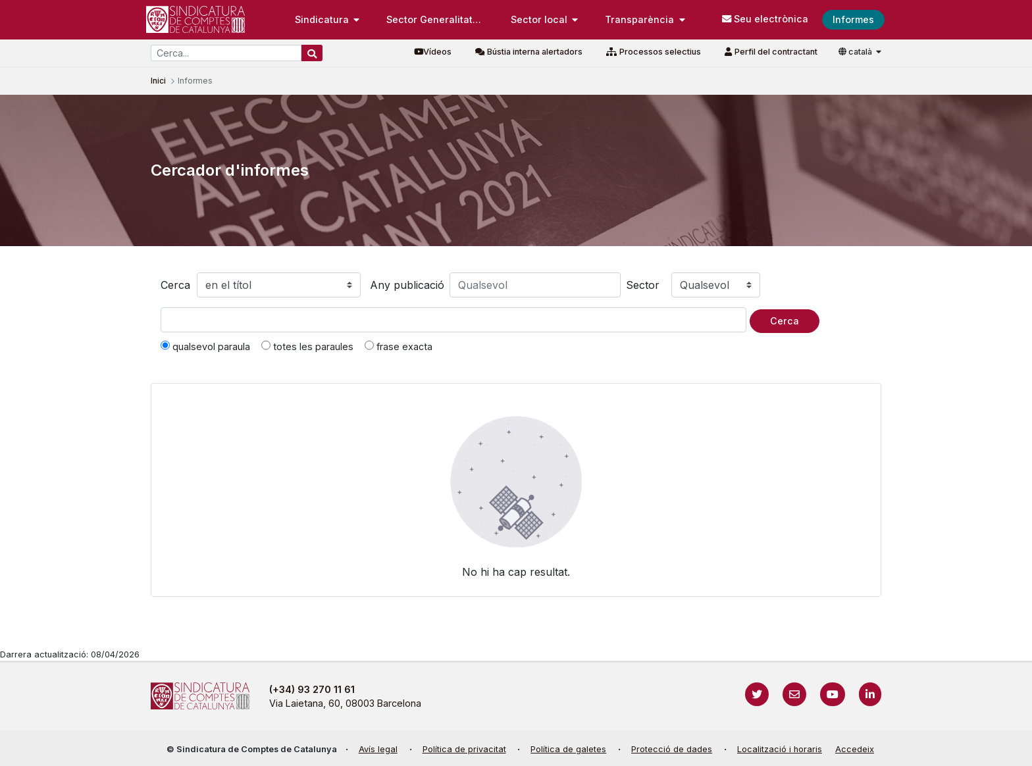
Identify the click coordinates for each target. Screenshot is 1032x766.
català (856, 52)
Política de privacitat (464, 749)
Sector (642, 285)
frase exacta (398, 346)
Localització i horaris (779, 749)
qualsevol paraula (205, 346)
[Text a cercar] (453, 319)
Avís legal (378, 749)
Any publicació (407, 285)
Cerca (175, 285)
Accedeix (854, 749)
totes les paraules (307, 346)
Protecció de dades (671, 749)
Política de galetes (568, 749)
